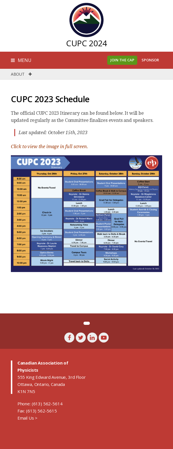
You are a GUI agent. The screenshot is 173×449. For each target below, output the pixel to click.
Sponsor (150, 60)
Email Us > (27, 418)
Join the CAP (122, 60)
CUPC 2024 (86, 43)
